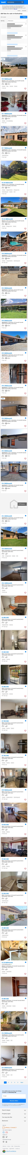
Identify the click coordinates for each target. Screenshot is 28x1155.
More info (15, 8)
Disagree (24, 10)
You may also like (14, 1117)
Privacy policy (17, 1146)
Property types (14, 1114)
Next (22, 1082)
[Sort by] (17, 20)
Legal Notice (20, 1104)
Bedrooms (14, 1121)
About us (4, 1146)
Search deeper (14, 1110)
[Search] (22, 2)
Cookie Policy (5, 1148)
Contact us (17, 1148)
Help (12, 1146)
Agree (19, 10)
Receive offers (14, 1100)
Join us (8, 1146)
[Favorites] (26, 2)
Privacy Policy (6, 1105)
